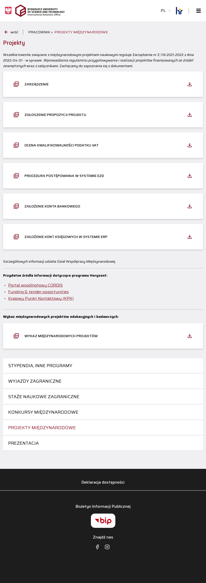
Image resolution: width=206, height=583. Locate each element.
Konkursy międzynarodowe (43, 412)
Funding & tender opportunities (38, 292)
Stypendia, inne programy (40, 365)
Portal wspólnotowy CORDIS (35, 285)
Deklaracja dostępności (103, 482)
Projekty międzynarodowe (42, 427)
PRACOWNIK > (40, 32)
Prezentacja (23, 443)
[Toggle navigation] (197, 11)
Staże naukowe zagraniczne (43, 396)
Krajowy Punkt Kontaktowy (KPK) (41, 298)
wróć (11, 32)
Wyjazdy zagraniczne (35, 381)
